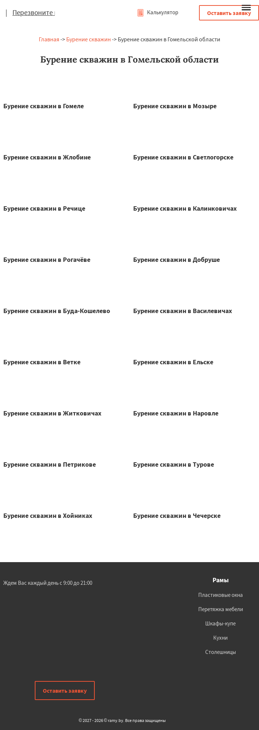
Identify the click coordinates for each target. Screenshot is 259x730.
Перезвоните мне (39, 12)
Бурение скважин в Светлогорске (183, 157)
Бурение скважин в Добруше (176, 259)
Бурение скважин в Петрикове (49, 464)
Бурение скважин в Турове (173, 464)
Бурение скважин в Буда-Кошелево (56, 310)
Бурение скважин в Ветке (41, 362)
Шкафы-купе (220, 623)
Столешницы (220, 651)
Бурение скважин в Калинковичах (185, 208)
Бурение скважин (88, 39)
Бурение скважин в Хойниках (47, 515)
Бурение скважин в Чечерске (177, 515)
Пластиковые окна (220, 594)
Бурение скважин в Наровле (175, 413)
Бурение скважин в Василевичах (182, 310)
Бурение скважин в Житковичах (52, 413)
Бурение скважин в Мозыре (175, 106)
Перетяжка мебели (220, 609)
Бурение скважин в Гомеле (43, 106)
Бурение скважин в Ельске (173, 362)
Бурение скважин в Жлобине (47, 157)
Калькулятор (157, 12)
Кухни (220, 637)
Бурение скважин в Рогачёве (46, 259)
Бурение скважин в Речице (44, 208)
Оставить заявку (229, 12)
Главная (49, 39)
